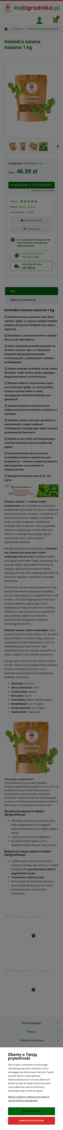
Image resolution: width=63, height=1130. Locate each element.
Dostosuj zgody (31, 1111)
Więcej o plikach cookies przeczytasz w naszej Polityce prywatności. (28, 1098)
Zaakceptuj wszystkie (31, 1120)
